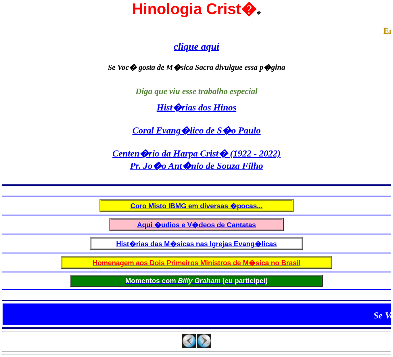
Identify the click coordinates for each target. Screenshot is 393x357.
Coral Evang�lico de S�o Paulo (196, 130)
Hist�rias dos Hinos (196, 107)
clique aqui (196, 46)
